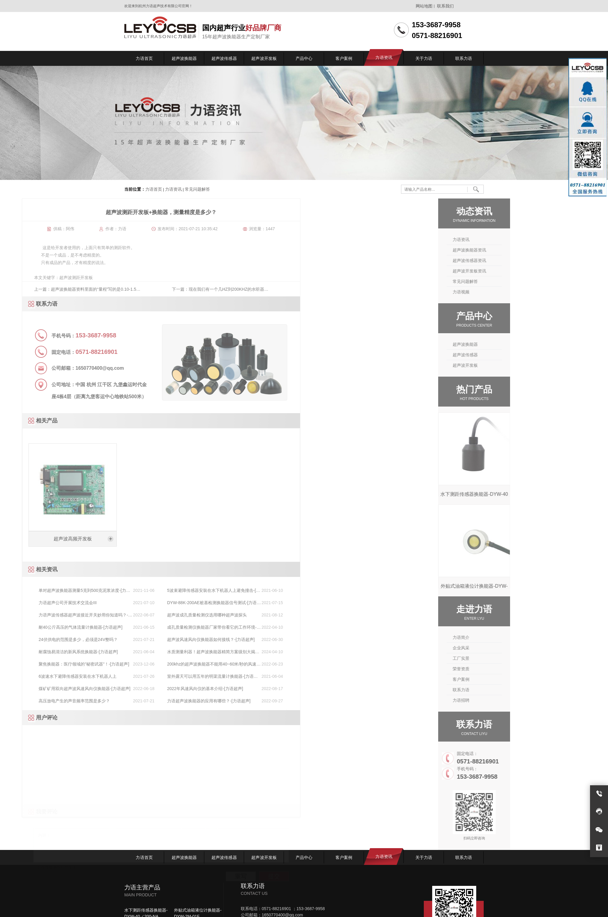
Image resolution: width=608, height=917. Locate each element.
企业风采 (502, 647)
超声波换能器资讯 (511, 250)
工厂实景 (502, 658)
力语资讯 (173, 189)
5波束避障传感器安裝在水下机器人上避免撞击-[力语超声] (51, 591)
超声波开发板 (507, 365)
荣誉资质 (502, 668)
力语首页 (153, 189)
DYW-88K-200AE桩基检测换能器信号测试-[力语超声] (52, 603)
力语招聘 (502, 700)
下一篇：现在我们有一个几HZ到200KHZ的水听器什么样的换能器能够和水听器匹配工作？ (58, 291)
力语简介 (502, 637)
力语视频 (502, 292)
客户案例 (502, 679)
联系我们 (445, 6)
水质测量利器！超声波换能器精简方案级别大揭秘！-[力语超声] (49, 652)
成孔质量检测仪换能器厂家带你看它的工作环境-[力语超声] (50, 627)
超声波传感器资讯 (511, 260)
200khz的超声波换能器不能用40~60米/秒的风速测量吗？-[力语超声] (52, 664)
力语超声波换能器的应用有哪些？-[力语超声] (46, 700)
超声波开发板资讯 (511, 271)
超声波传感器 (507, 354)
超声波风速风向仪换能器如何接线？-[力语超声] (49, 639)
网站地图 (424, 6)
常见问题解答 (197, 189)
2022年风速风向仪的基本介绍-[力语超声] (43, 688)
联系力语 (502, 689)
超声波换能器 (507, 344)
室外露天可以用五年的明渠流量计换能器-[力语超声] (50, 677)
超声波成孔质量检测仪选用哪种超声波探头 (45, 615)
